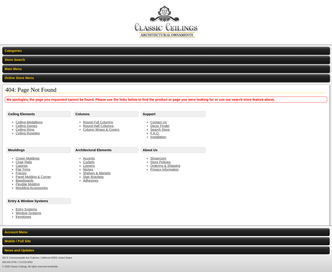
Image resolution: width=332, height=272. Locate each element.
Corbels (89, 162)
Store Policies (160, 162)
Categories (13, 51)
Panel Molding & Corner (33, 177)
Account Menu (16, 232)
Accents (89, 158)
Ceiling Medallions (29, 122)
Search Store (160, 129)
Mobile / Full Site (18, 241)
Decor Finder (159, 126)
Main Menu (13, 69)
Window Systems (28, 213)
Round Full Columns (98, 122)
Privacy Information (164, 169)
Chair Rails (24, 162)
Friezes (21, 173)
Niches (88, 169)
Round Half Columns (98, 126)
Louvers (89, 166)
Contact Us (158, 122)
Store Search (15, 60)
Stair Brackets (93, 177)
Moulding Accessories (32, 188)
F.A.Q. (155, 133)
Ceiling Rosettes (28, 133)
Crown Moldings (27, 158)
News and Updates (19, 250)
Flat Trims (23, 169)
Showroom (158, 158)
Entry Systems (26, 209)
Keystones (23, 217)
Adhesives (90, 180)
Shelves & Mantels (96, 173)
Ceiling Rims (25, 129)
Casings (22, 166)
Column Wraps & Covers (101, 129)
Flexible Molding (28, 184)
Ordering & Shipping (165, 166)
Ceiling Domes (26, 126)
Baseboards (24, 180)
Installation (158, 137)
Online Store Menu (19, 78)
